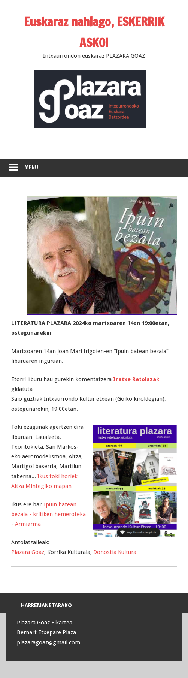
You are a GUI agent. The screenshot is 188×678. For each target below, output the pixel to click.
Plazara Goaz (27, 552)
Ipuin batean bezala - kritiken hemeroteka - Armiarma (48, 514)
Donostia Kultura (114, 552)
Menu (31, 167)
